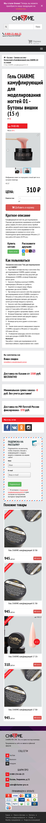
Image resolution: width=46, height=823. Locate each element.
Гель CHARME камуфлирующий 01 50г (23, 603)
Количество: (10, 198)
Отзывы (31, 817)
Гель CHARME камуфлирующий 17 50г (23, 709)
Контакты (32, 815)
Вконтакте (11, 759)
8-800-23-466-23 (13, 33)
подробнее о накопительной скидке (15, 362)
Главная (8, 815)
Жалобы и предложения (13, 820)
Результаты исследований (32, 820)
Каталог (10, 57)
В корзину (37, 558)
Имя (9, 461)
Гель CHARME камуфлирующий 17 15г (23, 656)
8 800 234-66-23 (17, 774)
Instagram (11, 763)
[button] (38, 135)
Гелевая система (20, 57)
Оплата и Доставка (19, 815)
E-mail (10, 470)
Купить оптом (13, 252)
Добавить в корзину (23, 207)
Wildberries (21, 9)
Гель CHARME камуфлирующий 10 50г (23, 550)
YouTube (10, 755)
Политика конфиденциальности (15, 817)
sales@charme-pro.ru (19, 784)
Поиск (38, 26)
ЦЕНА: (9, 191)
